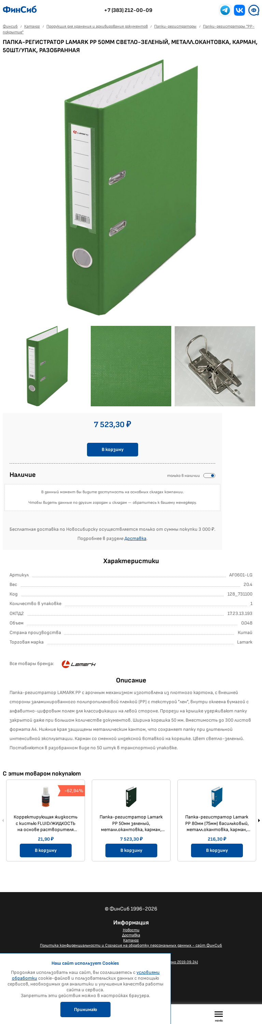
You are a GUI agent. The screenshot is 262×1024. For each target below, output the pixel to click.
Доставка (135, 538)
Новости (131, 930)
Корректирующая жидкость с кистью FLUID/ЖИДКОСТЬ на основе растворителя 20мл (45, 823)
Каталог (131, 940)
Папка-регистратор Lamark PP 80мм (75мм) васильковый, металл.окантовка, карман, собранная (217, 823)
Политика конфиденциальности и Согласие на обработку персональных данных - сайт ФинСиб (131, 945)
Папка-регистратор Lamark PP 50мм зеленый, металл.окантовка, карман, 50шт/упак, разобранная (131, 823)
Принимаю (85, 1009)
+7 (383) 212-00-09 (128, 10)
